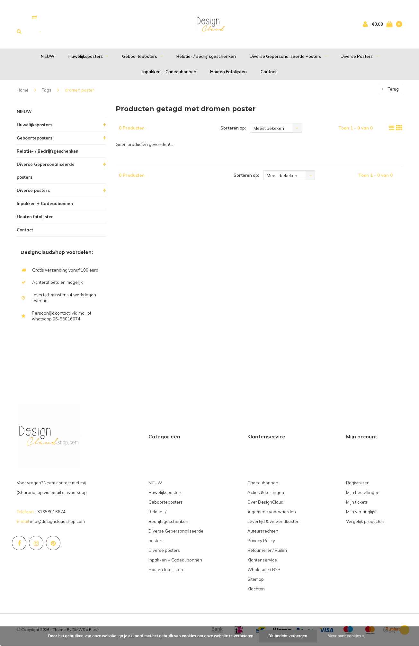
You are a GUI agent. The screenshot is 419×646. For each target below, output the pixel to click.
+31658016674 (50, 511)
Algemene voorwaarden (271, 511)
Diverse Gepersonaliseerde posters (288, 56)
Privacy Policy (261, 540)
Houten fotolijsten (228, 71)
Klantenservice (262, 559)
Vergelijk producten (365, 521)
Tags (46, 90)
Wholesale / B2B (264, 569)
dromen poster (79, 90)
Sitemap (255, 579)
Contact (269, 71)
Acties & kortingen (265, 492)
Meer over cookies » (345, 636)
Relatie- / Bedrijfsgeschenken (206, 56)
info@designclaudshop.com (57, 521)
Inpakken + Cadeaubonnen (169, 71)
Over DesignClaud (265, 502)
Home (23, 90)
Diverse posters (359, 56)
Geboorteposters (142, 56)
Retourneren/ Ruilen (267, 550)
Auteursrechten (262, 531)
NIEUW (48, 56)
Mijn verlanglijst (361, 511)
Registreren (358, 482)
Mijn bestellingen (362, 492)
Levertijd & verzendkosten (273, 521)
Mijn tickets (357, 502)
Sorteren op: (233, 127)
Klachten (256, 588)
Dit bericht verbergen (287, 636)
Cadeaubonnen (262, 482)
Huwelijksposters (88, 56)
